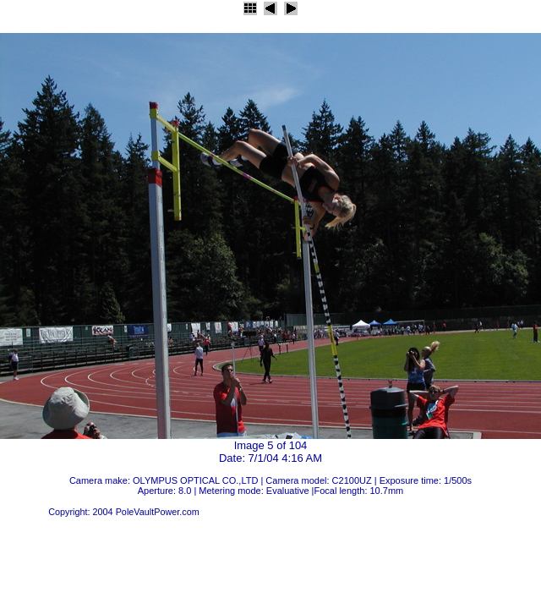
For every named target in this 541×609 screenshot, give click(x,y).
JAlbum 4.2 (23, 512)
